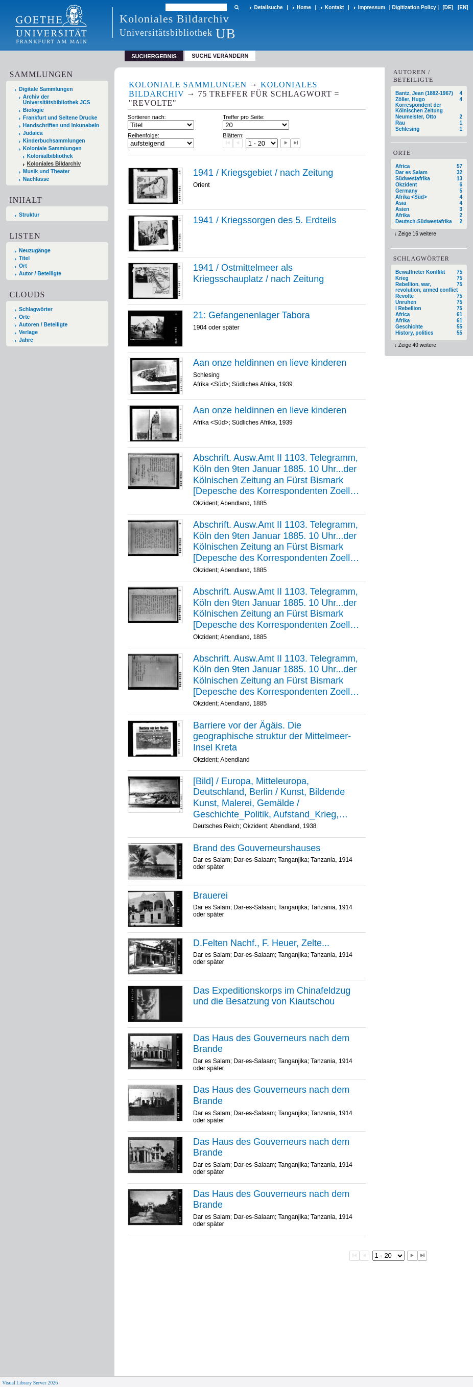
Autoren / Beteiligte (43, 324)
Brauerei (210, 895)
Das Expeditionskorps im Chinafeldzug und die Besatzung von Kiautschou (271, 996)
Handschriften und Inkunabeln (61, 125)
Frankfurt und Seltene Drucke (60, 118)
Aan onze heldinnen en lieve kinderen (269, 363)
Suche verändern (220, 56)
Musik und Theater (46, 171)
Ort (23, 266)
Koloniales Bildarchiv (54, 164)
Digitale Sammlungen (46, 89)
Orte (24, 317)
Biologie (33, 110)
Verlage (28, 332)
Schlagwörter (36, 309)
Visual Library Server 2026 (30, 1382)
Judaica (33, 133)
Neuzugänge (35, 250)
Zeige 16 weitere (417, 234)
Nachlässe (36, 179)
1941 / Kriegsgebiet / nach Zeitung (263, 173)
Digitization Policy (414, 7)
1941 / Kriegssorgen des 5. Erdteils (264, 220)
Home (304, 7)
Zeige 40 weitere (417, 345)
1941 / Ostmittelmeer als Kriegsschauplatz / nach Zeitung (258, 273)
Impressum (371, 7)
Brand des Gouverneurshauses (256, 848)
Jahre (26, 340)
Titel (24, 258)
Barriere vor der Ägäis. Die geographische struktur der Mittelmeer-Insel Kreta (272, 736)
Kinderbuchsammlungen (54, 141)
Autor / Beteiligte (40, 273)
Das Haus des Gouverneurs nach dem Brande (271, 1043)
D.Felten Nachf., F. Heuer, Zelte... (261, 943)
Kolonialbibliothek (50, 156)
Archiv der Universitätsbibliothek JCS (56, 99)
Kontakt (334, 7)
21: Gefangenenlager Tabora (251, 315)
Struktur (29, 215)
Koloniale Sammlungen (52, 148)
